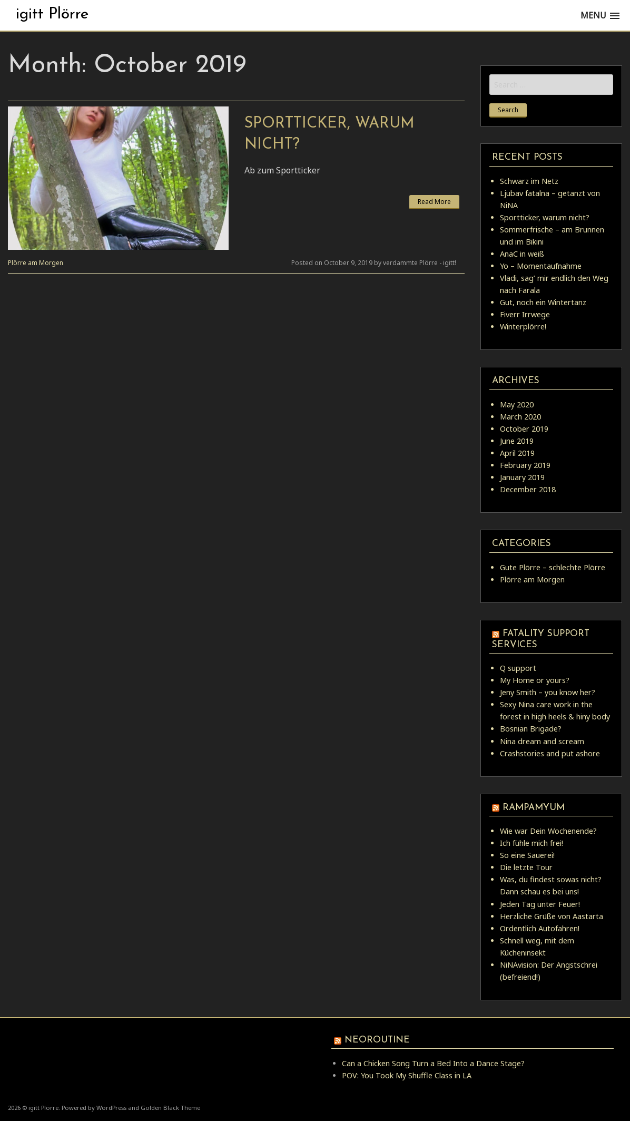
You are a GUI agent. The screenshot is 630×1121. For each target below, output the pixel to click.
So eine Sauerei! (527, 855)
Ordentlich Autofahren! (539, 928)
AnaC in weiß (522, 254)
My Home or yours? (534, 680)
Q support (518, 668)
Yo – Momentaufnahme (541, 266)
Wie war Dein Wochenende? (548, 831)
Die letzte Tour (526, 867)
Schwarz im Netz (529, 181)
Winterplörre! (523, 326)
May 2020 (517, 404)
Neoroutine (377, 1040)
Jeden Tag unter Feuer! (540, 904)
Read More (434, 201)
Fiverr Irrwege (525, 314)
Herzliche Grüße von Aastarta (551, 916)
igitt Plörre (52, 14)
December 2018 (528, 489)
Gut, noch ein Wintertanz (543, 302)
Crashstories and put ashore (550, 753)
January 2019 (522, 477)
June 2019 (517, 441)
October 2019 (524, 429)
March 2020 (520, 417)
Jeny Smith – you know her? (547, 692)
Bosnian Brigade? (531, 729)
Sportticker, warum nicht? (544, 217)
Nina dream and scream (542, 741)
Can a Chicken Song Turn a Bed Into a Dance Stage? (433, 1063)
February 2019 (525, 465)
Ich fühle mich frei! (531, 843)
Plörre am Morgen (35, 262)
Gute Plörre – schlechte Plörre (552, 567)
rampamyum (534, 807)
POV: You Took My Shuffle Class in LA (406, 1075)
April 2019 (517, 453)
